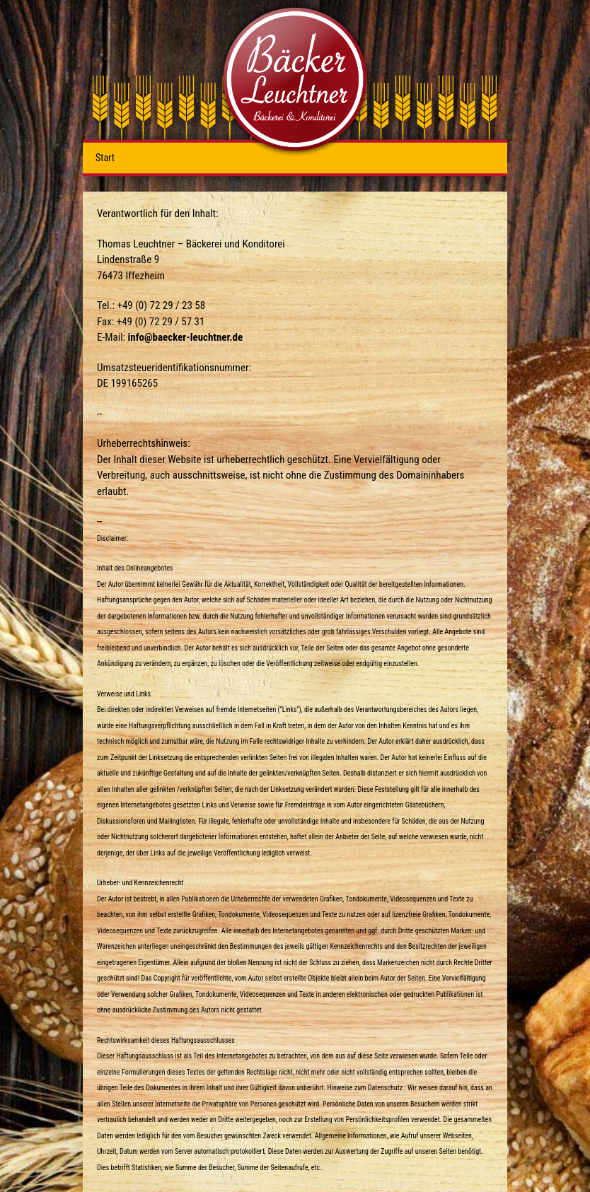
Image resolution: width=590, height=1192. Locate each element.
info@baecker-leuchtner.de (185, 337)
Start (105, 157)
